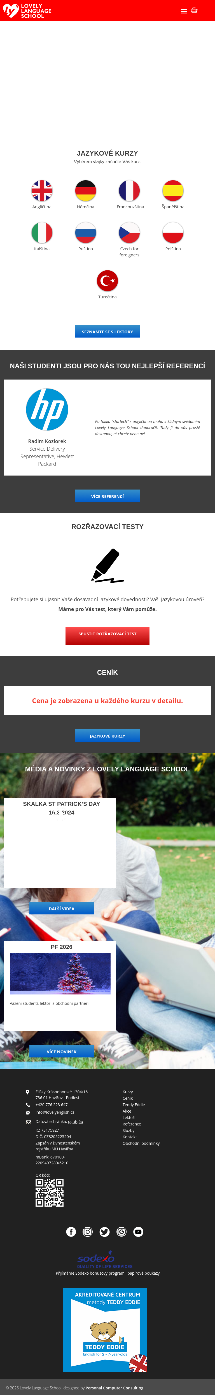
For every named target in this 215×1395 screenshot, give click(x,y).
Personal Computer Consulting (114, 1388)
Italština (42, 248)
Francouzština (130, 206)
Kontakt (130, 1136)
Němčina (85, 206)
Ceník (128, 1098)
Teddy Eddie (134, 1104)
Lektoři (129, 1117)
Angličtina (42, 206)
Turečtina (107, 296)
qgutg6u (75, 1121)
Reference (132, 1124)
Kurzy (128, 1091)
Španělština (173, 206)
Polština (173, 248)
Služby (128, 1130)
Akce (127, 1111)
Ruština (85, 248)
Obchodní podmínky (141, 1143)
